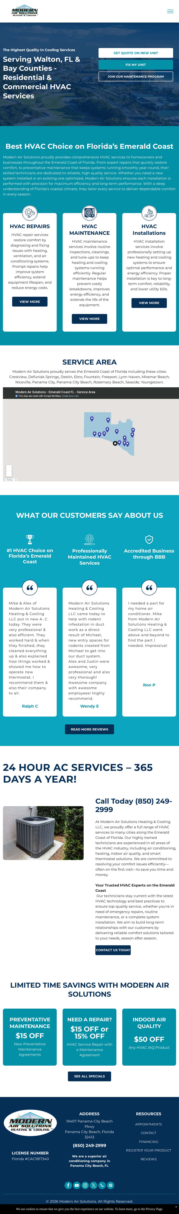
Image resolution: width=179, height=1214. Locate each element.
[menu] (170, 11)
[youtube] (76, 1186)
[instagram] (85, 1186)
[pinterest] (110, 1186)
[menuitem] (148, 1124)
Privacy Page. (154, 1209)
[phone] (102, 1186)
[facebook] (68, 1186)
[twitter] (93, 1186)
